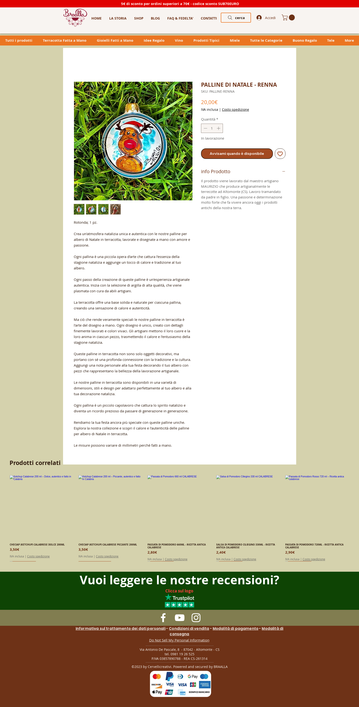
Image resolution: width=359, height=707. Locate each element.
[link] (289, 17)
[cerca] (236, 18)
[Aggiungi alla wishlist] (280, 153)
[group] (179, 518)
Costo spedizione (235, 109)
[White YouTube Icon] (180, 618)
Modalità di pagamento (235, 628)
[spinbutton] (212, 128)
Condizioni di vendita (189, 628)
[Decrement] (205, 128)
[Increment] (219, 128)
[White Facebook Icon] (163, 618)
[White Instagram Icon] (196, 618)
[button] (138, 18)
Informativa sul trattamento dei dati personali (121, 628)
